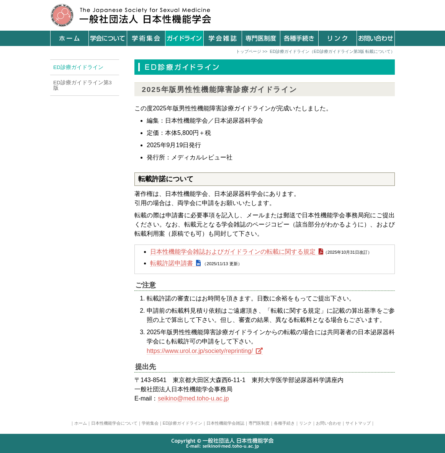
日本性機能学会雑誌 (225, 423)
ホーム (80, 423)
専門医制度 (259, 423)
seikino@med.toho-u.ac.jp (193, 398)
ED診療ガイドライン (182, 423)
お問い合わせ (328, 423)
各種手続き (284, 423)
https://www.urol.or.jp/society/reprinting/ (200, 351)
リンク (305, 423)
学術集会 (150, 423)
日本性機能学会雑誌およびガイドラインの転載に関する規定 (233, 251)
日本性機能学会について (114, 423)
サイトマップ (358, 423)
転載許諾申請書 (171, 263)
